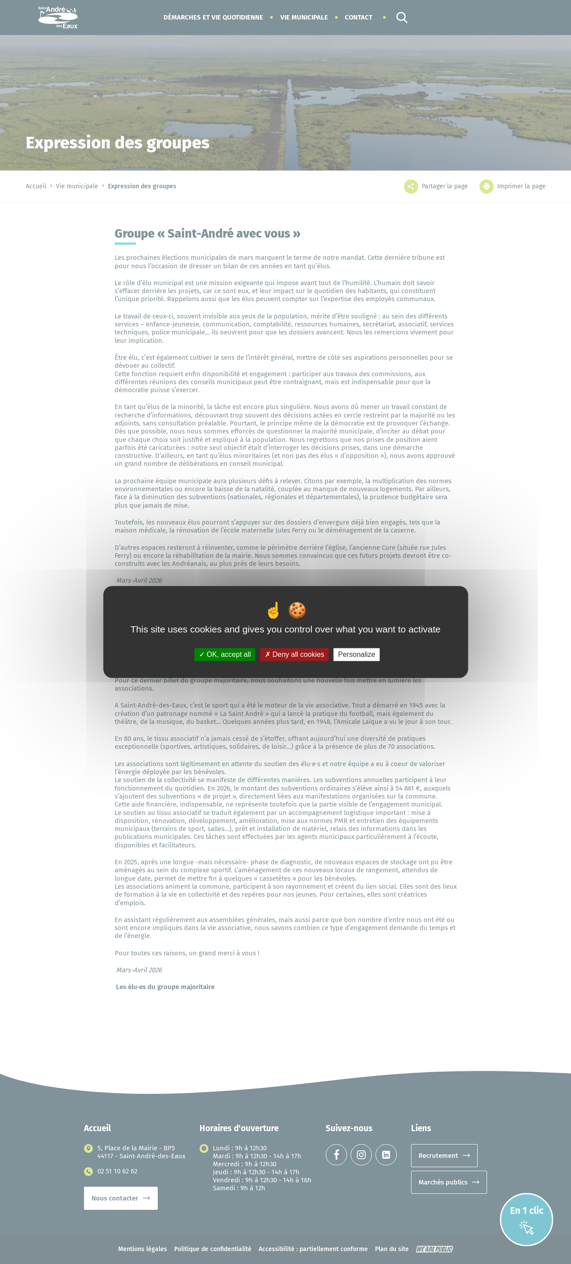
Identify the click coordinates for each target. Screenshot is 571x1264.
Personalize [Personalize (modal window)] (356, 654)
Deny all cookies (294, 654)
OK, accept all (225, 654)
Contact (358, 17)
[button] (213, 17)
